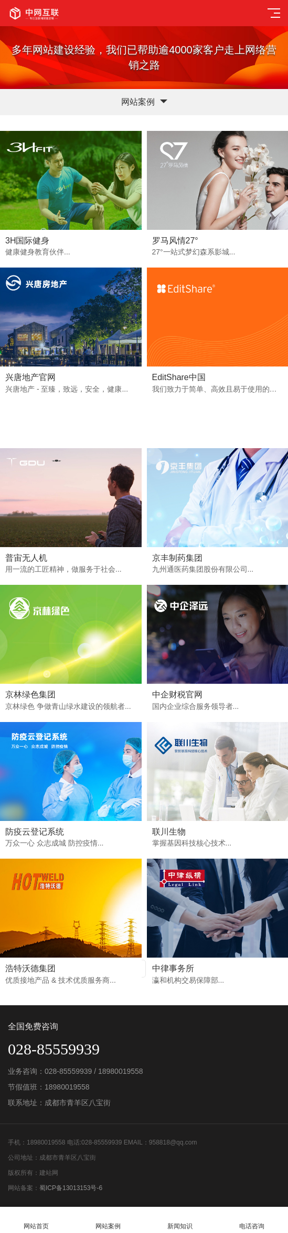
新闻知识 (180, 1220)
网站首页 (36, 1220)
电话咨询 (252, 1220)
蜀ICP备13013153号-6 (70, 1188)
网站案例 (108, 1220)
